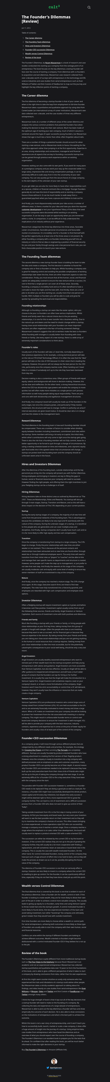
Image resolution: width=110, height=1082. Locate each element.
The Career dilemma (33, 38)
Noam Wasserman (53, 63)
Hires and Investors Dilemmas (37, 46)
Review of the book (33, 57)
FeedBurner (75, 991)
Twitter (50, 991)
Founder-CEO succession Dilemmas (40, 50)
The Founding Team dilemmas (37, 42)
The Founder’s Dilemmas (35, 1049)
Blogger (34, 991)
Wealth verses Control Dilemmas (38, 53)
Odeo (41, 991)
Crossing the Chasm (33, 750)
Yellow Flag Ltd (53, 1076)
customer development (31, 209)
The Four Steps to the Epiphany (41, 962)
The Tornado (62, 750)
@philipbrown (56, 1067)
